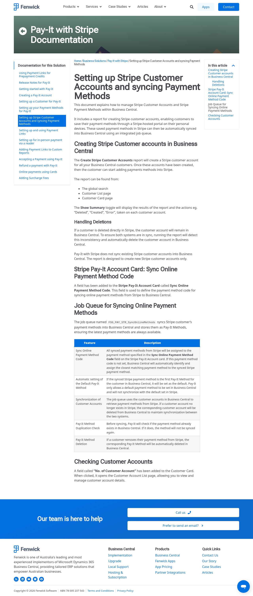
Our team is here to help (69, 519)
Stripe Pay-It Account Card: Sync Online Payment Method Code (220, 94)
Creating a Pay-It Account (35, 95)
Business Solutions (94, 60)
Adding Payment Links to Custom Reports (40, 151)
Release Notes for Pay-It (34, 82)
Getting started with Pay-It (36, 89)
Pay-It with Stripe (64, 29)
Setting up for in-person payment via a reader (40, 141)
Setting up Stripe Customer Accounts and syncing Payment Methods (39, 120)
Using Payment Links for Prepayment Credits (35, 74)
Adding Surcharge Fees (34, 178)
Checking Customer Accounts (221, 117)
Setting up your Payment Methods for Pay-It (41, 109)
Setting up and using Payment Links (38, 131)
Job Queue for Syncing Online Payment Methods (220, 108)
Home (77, 60)
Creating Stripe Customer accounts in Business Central (220, 73)
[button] (233, 65)
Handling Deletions (218, 83)
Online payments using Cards (38, 172)
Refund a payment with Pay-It (38, 165)
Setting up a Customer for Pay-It (40, 101)
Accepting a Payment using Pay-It (40, 159)
